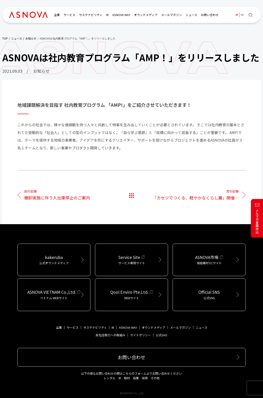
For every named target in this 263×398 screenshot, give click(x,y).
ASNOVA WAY (121, 15)
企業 (57, 15)
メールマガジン (171, 15)
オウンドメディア (146, 15)
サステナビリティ (91, 15)
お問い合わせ (210, 15)
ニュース (191, 15)
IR (107, 15)
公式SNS (161, 335)
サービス (69, 15)
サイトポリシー (140, 335)
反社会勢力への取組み (110, 335)
